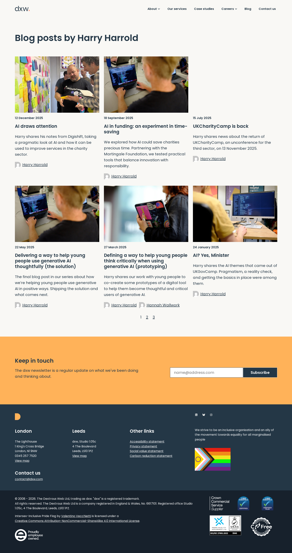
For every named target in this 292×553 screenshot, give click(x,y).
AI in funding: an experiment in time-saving (145, 129)
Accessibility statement (147, 441)
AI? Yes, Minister (211, 255)
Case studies (204, 9)
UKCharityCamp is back (220, 126)
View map (22, 461)
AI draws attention (36, 126)
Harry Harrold (35, 164)
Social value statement (147, 451)
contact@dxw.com (29, 479)
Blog (248, 9)
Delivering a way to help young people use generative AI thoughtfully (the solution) (50, 261)
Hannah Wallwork (163, 305)
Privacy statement (143, 446)
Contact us (267, 9)
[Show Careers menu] (229, 9)
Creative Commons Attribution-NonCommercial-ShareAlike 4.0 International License (77, 521)
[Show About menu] (153, 9)
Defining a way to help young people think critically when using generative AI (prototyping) (145, 261)
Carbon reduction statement (151, 456)
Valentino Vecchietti (76, 516)
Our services (177, 9)
